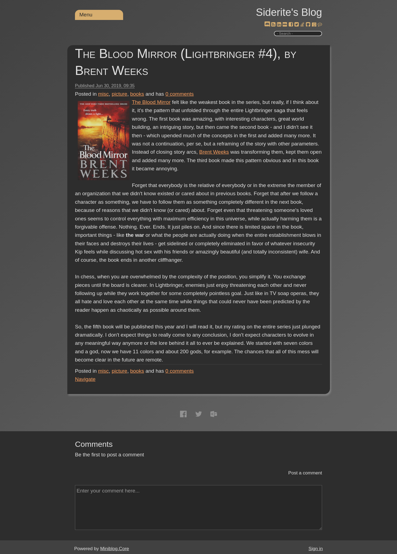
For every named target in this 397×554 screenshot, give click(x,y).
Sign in (316, 548)
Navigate (85, 379)
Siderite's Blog (289, 12)
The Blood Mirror (151, 102)
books (137, 94)
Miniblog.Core (114, 548)
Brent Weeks (214, 152)
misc (103, 94)
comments (180, 94)
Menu (85, 15)
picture (119, 94)
